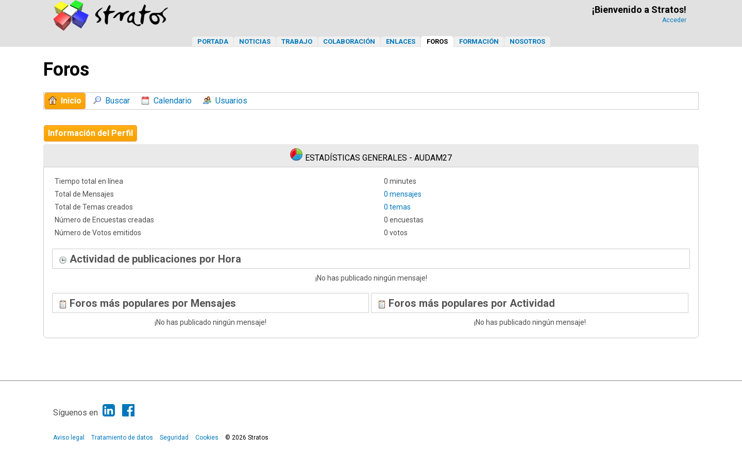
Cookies (206, 437)
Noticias (255, 41)
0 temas (397, 207)
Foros (437, 41)
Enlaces (400, 41)
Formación (479, 41)
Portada (212, 41)
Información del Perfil (90, 133)
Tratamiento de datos (122, 437)
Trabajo (296, 41)
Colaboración (349, 41)
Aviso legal (69, 437)
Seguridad (174, 437)
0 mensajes (402, 194)
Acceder (674, 20)
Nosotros (527, 41)
